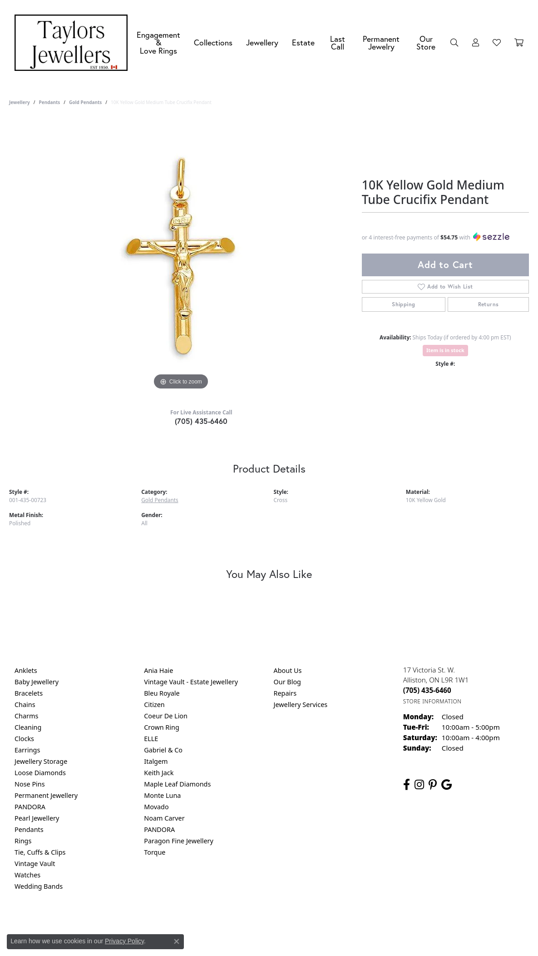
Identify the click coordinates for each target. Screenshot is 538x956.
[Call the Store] (427, 690)
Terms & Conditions (278, 923)
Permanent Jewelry (381, 43)
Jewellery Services (301, 704)
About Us (288, 670)
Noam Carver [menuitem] (164, 818)
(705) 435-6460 (201, 421)
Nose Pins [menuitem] (30, 784)
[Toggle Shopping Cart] (518, 43)
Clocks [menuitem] (24, 738)
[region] (180, 256)
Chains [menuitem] (25, 704)
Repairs (285, 693)
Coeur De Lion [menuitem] (166, 716)
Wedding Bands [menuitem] (39, 886)
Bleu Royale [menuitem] (161, 693)
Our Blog (287, 681)
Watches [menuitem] (27, 875)
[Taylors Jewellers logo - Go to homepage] (73, 43)
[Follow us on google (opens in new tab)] (446, 784)
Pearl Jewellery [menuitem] (37, 818)
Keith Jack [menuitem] (158, 772)
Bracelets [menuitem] (29, 693)
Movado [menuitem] (156, 806)
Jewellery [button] (262, 42)
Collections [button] (213, 42)
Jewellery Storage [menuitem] (41, 761)
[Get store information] (432, 701)
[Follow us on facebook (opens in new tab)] (406, 784)
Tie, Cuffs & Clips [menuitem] (40, 852)
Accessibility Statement (345, 923)
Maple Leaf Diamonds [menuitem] (177, 784)
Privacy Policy (224, 923)
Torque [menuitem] (154, 852)
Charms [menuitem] (26, 716)
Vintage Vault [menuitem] (35, 863)
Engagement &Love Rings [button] (158, 43)
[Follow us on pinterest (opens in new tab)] (433, 784)
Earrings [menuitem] (27, 750)
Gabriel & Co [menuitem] (163, 750)
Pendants (49, 102)
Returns (488, 304)
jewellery (19, 102)
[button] (454, 43)
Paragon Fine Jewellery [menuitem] (178, 840)
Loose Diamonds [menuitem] (40, 772)
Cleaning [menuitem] (28, 727)
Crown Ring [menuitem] (161, 727)
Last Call (337, 43)
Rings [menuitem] (23, 840)
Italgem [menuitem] (156, 761)
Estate (303, 42)
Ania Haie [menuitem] (158, 670)
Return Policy (179, 923)
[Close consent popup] (176, 941)
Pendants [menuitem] (29, 829)
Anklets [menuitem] (26, 670)
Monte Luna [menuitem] (162, 795)
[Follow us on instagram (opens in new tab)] (419, 784)
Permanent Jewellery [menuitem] (46, 795)
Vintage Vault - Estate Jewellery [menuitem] (191, 681)
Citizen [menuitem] (154, 704)
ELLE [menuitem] (151, 738)
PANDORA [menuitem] (30, 806)
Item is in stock (445, 350)
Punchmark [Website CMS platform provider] (285, 952)
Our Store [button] (425, 43)
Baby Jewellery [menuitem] (37, 681)
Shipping (403, 304)
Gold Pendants (85, 102)
